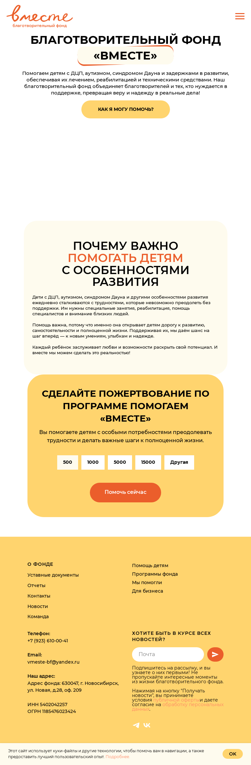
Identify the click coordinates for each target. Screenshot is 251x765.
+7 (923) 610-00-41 (47, 641)
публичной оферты (176, 700)
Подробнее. (118, 756)
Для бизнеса (147, 591)
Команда (38, 616)
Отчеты (36, 585)
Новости (37, 606)
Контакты (38, 596)
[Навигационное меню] (239, 16)
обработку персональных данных (178, 707)
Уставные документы (53, 575)
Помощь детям (150, 565)
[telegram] (136, 725)
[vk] (147, 725)
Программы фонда (155, 574)
